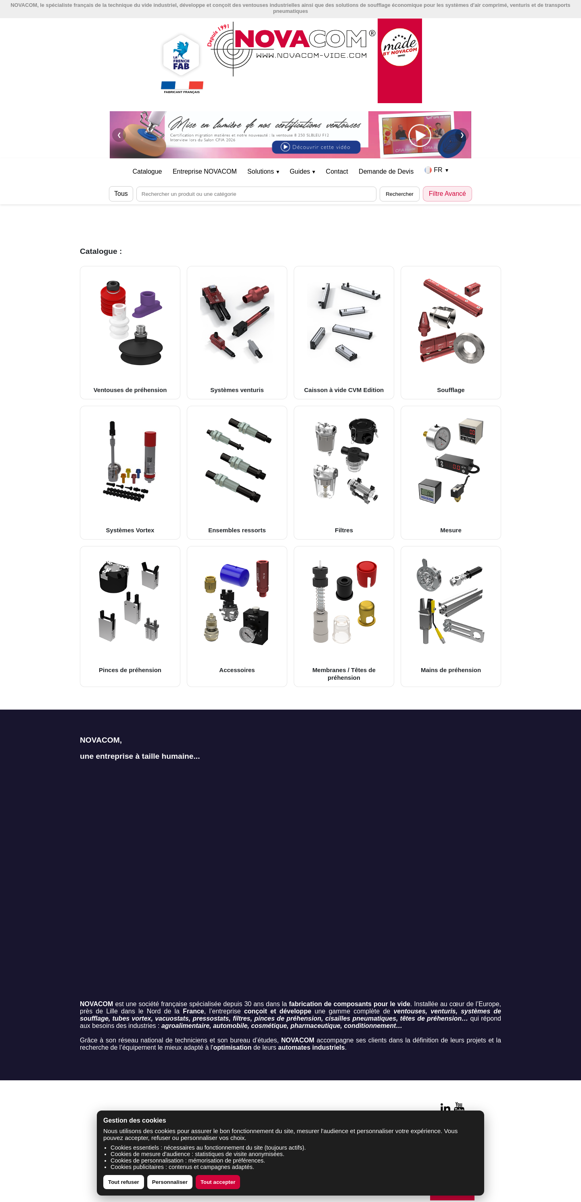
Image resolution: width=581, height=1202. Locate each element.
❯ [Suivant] (462, 135)
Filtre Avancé (447, 193)
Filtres (344, 472)
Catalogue (147, 171)
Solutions (263, 171)
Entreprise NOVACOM (205, 171)
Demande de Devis (386, 171)
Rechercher (400, 194)
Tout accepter (218, 1182)
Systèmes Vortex (130, 472)
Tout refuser (123, 1182)
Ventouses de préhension (130, 332)
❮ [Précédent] (119, 135)
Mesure (451, 472)
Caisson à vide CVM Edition (344, 332)
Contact (337, 171)
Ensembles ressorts (237, 472)
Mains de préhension (451, 612)
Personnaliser (170, 1182)
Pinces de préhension (130, 612)
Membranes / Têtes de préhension (344, 616)
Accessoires (237, 612)
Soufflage (451, 332)
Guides (302, 171)
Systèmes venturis (237, 332)
